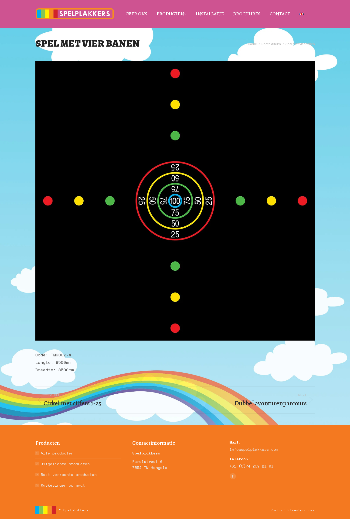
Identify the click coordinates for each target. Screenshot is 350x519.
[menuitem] (301, 14)
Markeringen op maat (63, 485)
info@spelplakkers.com (253, 449)
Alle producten (57, 453)
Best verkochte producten (69, 474)
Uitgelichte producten (65, 464)
